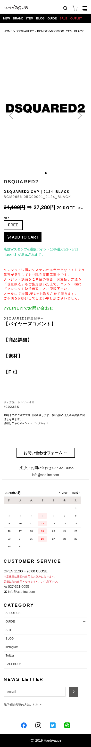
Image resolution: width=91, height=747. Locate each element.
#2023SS (11, 407)
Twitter (10, 655)
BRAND (18, 18)
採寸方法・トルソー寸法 (19, 402)
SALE (63, 18)
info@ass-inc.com (45, 475)
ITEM (29, 18)
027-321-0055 (63, 468)
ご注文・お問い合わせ (34, 468)
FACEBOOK (14, 664)
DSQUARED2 (25, 31)
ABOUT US (13, 613)
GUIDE (52, 18)
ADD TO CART (22, 237)
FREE (13, 225)
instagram (12, 647)
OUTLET (76, 18)
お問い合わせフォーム (45, 453)
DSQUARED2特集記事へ (24, 318)
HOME (8, 31)
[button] (46, 173)
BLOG (40, 18)
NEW (6, 18)
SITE (9, 630)
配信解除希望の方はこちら (23, 704)
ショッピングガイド (37, 423)
